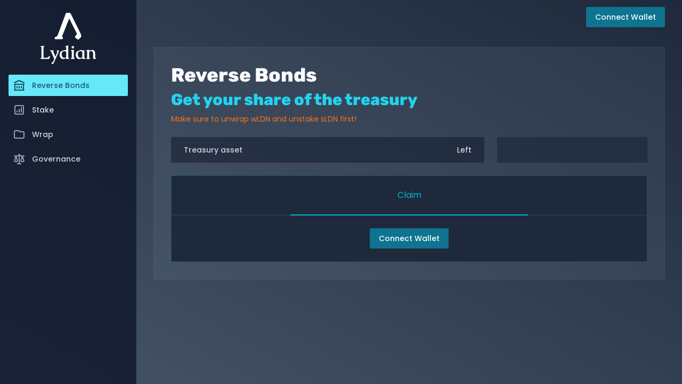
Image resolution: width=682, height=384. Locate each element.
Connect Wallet (409, 238)
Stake (33, 109)
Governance (46, 159)
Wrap (33, 134)
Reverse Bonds (51, 85)
